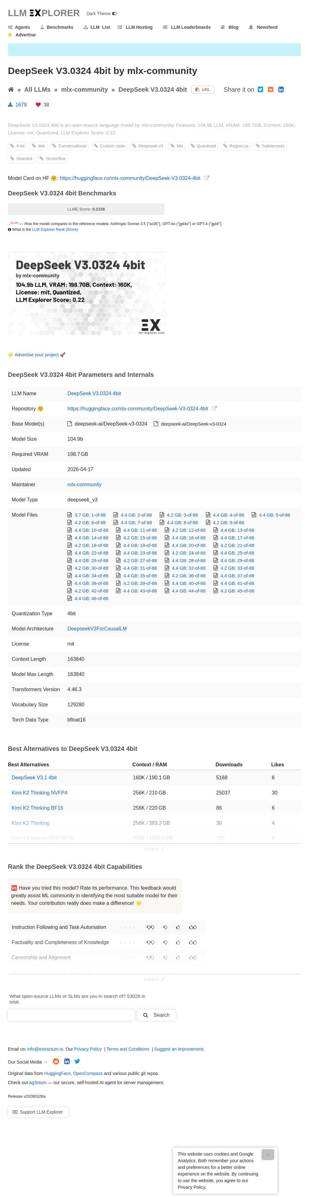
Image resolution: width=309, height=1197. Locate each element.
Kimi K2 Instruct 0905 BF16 (42, 838)
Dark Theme (101, 13)
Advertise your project (37, 354)
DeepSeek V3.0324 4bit (152, 89)
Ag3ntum (37, 1082)
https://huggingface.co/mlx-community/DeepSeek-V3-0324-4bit (130, 178)
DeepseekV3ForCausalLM (97, 628)
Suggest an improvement (178, 1049)
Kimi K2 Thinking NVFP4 (39, 792)
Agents (19, 27)
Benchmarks (56, 27)
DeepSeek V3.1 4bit (34, 777)
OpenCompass (87, 1073)
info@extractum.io (45, 1049)
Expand (154, 848)
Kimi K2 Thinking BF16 (37, 808)
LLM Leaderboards (187, 27)
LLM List (96, 27)
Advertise (22, 34)
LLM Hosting (135, 27)
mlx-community (84, 89)
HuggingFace (57, 1073)
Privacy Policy (88, 1049)
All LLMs (37, 89)
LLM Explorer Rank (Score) (55, 229)
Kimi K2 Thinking (31, 823)
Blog (229, 27)
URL (202, 89)
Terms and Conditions (128, 1049)
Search (156, 1015)
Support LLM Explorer (38, 1111)
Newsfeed (263, 27)
